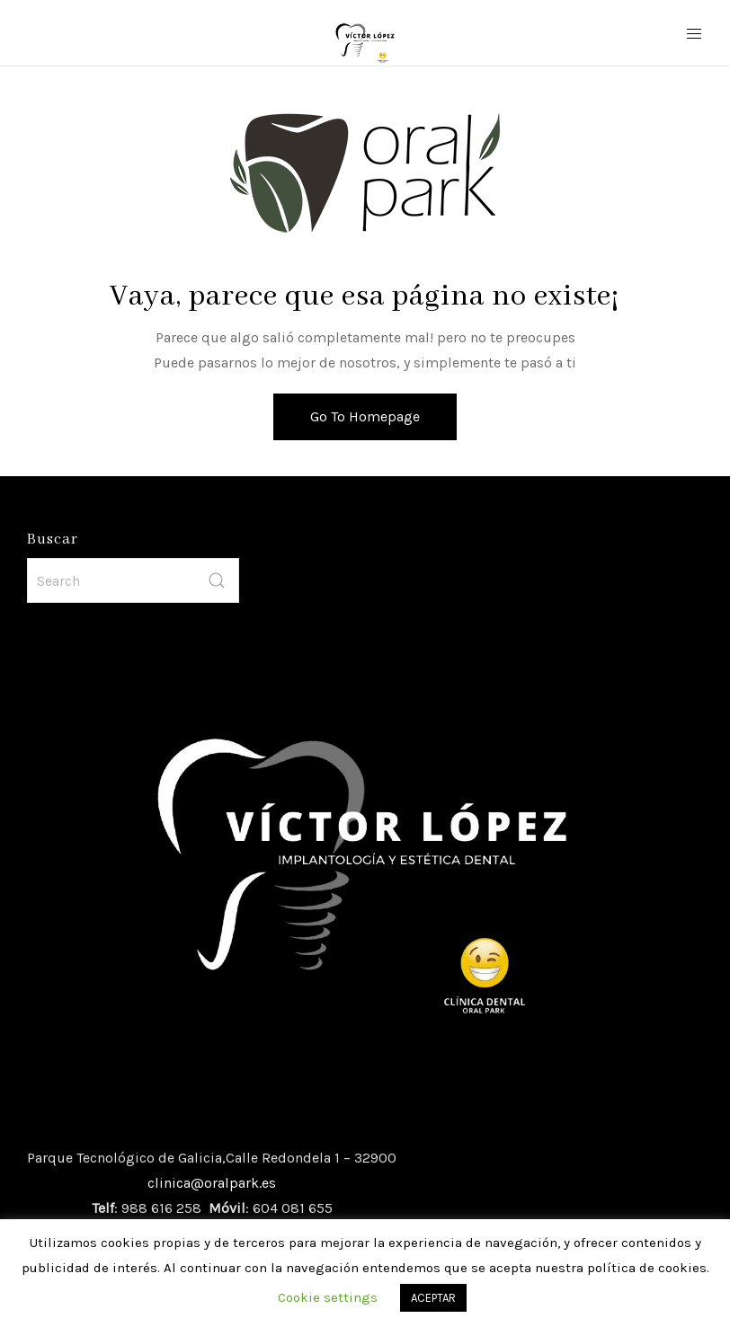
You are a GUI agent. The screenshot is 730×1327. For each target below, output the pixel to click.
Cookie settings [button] (328, 1297)
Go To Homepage (365, 416)
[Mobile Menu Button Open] (694, 34)
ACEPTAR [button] (433, 1298)
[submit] (216, 580)
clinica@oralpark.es (211, 1182)
